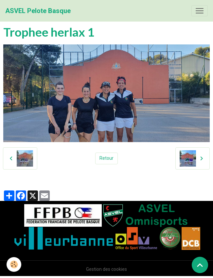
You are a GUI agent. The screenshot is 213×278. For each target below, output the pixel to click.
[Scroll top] (200, 265)
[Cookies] (14, 264)
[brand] (38, 11)
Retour (106, 158)
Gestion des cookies (106, 269)
